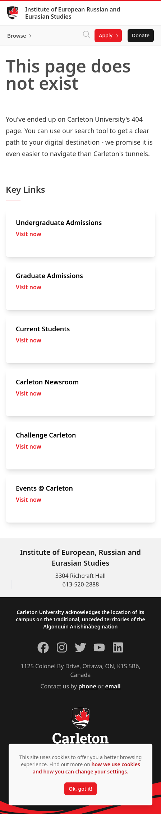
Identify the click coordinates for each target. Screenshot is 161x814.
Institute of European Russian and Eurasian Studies (72, 13)
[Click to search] (86, 35)
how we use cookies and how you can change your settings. (86, 768)
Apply (105, 35)
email (112, 686)
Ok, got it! (80, 788)
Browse (16, 35)
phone (88, 686)
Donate (141, 35)
